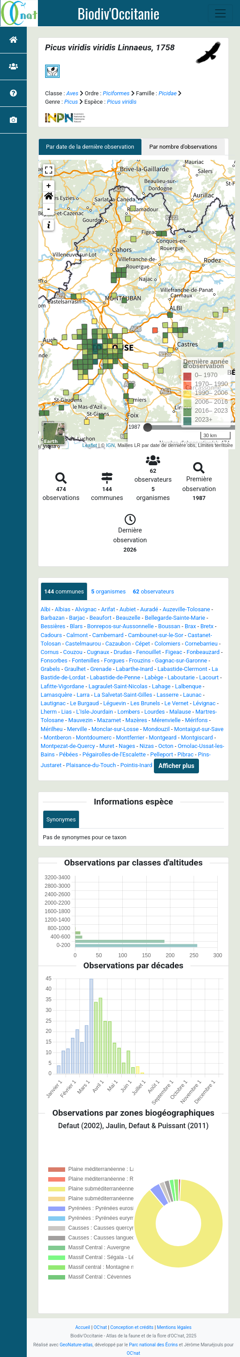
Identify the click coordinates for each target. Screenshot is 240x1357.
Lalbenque (188, 686)
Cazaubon (118, 643)
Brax (190, 626)
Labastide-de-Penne (115, 677)
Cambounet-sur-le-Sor (155, 635)
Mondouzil (156, 729)
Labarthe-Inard (134, 669)
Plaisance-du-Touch (91, 765)
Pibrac (186, 754)
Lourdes (154, 711)
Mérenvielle (166, 720)
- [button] (48, 209)
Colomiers (167, 643)
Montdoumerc (94, 737)
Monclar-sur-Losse (115, 729)
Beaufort (101, 617)
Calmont (77, 635)
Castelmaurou (83, 643)
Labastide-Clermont (182, 669)
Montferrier (130, 737)
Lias (66, 711)
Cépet (142, 643)
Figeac (174, 652)
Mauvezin (80, 720)
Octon (166, 746)
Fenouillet (148, 652)
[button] (48, 197)
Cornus (50, 652)
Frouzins (140, 660)
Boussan (169, 626)
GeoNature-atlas (76, 1345)
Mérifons (196, 720)
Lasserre (167, 694)
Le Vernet (177, 703)
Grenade (101, 669)
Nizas (147, 746)
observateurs (153, 591)
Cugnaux (98, 652)
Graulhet (75, 669)
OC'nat (100, 1327)
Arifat (108, 609)
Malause (180, 711)
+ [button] (48, 186)
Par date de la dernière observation (90, 146)
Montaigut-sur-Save (198, 729)
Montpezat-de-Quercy (68, 746)
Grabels (50, 669)
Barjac (77, 617)
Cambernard (108, 635)
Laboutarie (181, 677)
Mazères (136, 720)
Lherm (49, 711)
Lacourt (209, 677)
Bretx (207, 626)
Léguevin (114, 703)
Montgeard (163, 737)
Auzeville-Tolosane (186, 609)
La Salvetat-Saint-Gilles (123, 694)
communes (64, 591)
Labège (154, 677)
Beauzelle (128, 617)
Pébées (68, 754)
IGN (110, 445)
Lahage (161, 686)
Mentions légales (174, 1327)
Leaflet (90, 445)
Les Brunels (145, 703)
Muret (106, 746)
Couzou (73, 652)
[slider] (147, 427)
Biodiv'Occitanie (119, 13)
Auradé (149, 609)
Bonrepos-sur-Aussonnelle (120, 626)
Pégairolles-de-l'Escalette (114, 754)
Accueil (82, 1327)
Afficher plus (176, 765)
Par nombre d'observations (183, 146)
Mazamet (109, 720)
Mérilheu (51, 729)
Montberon (57, 737)
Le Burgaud (84, 703)
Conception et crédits (131, 1327)
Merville (77, 729)
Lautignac (53, 703)
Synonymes (61, 819)
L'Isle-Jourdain (94, 711)
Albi (45, 609)
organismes (108, 591)
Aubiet (128, 609)
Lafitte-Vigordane (62, 686)
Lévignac (204, 703)
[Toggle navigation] (220, 13)
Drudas (123, 652)
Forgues (114, 660)
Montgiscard (197, 737)
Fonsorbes (54, 660)
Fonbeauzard (202, 652)
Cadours (51, 635)
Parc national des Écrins (153, 1345)
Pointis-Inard (136, 765)
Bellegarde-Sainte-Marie (175, 617)
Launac (192, 694)
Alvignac (86, 609)
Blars (76, 626)
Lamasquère (56, 694)
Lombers (128, 711)
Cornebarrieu (201, 643)
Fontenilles (85, 660)
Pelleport (161, 754)
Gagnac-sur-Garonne (181, 660)
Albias (62, 609)
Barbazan (53, 617)
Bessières (53, 626)
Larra (83, 694)
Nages (127, 746)
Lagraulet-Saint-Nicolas (118, 686)
